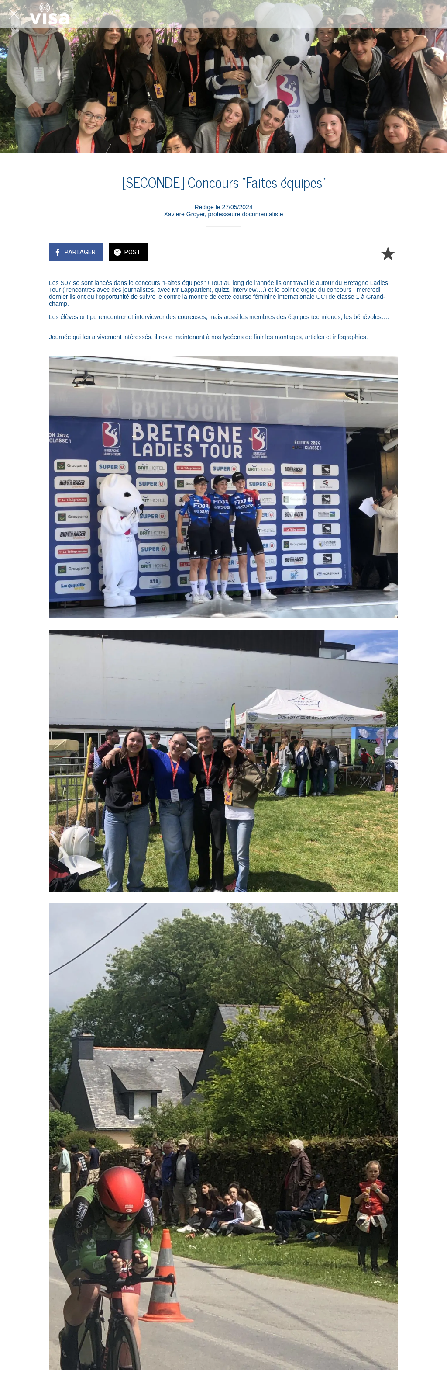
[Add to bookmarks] (387, 253)
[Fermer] (14, 14)
